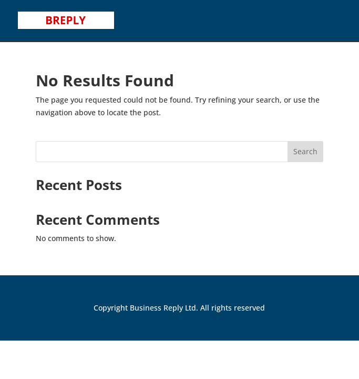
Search (305, 151)
